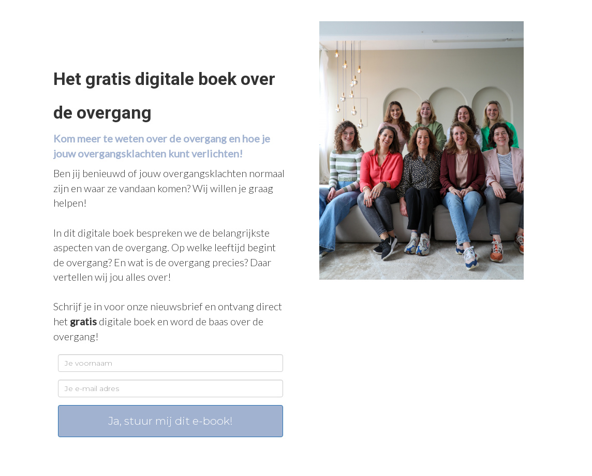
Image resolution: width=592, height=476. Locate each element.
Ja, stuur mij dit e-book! (170, 420)
